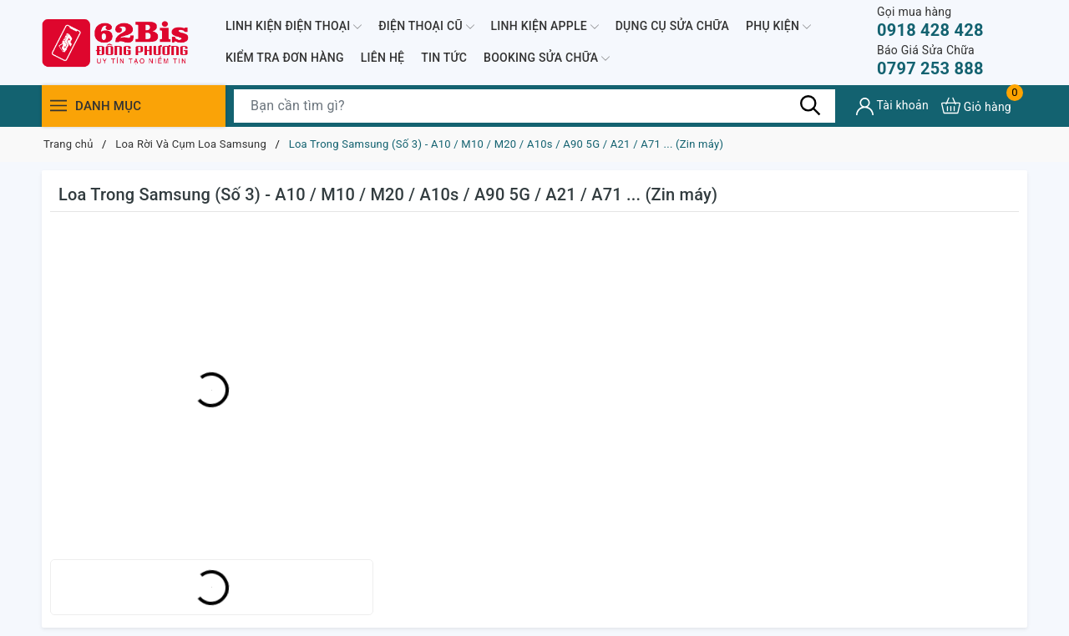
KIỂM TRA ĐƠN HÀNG (284, 57)
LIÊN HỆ (382, 57)
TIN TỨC (444, 57)
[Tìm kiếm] (810, 105)
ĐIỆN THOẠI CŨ (426, 26)
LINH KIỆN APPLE (545, 26)
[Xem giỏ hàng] (976, 105)
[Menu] (58, 105)
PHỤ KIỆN (778, 26)
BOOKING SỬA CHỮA (547, 58)
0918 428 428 (930, 22)
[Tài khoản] (892, 106)
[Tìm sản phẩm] (534, 106)
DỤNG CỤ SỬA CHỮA (672, 26)
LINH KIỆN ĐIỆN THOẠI (293, 26)
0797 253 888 (930, 60)
